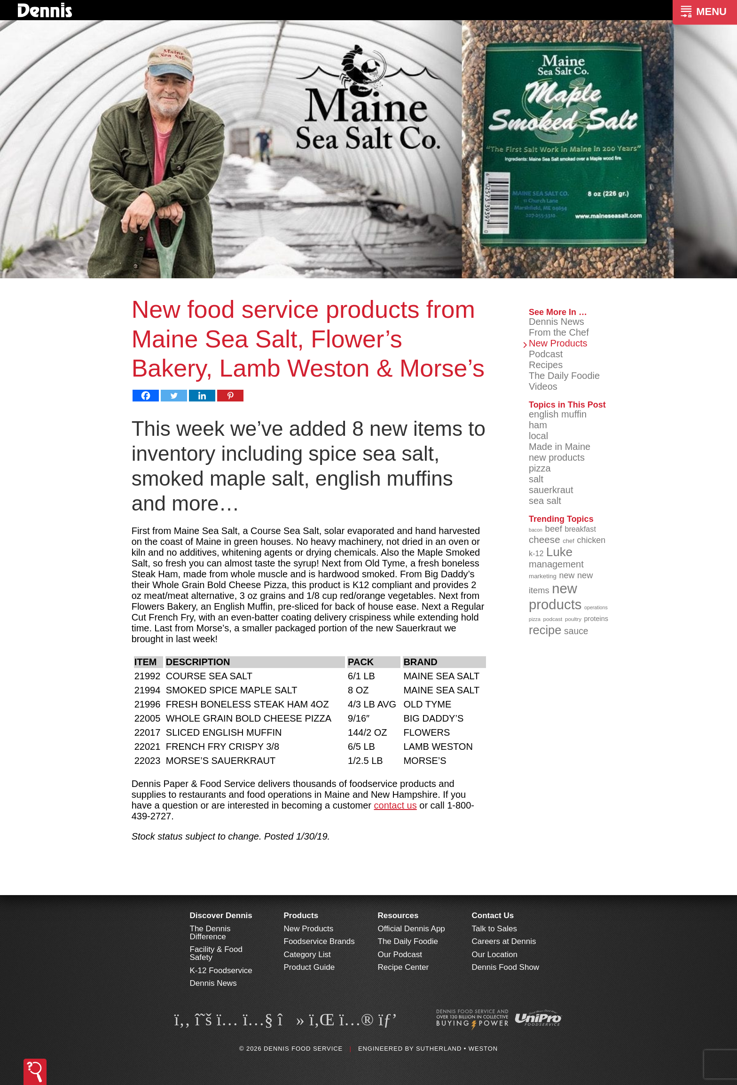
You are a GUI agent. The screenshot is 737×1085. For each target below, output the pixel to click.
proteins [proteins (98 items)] (596, 618)
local (538, 436)
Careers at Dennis (504, 941)
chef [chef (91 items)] (568, 540)
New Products (558, 343)
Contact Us (493, 915)
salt (536, 479)
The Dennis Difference (210, 932)
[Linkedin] (202, 395)
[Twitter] (174, 395)
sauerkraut (551, 490)
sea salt (545, 500)
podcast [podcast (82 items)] (552, 619)
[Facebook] (146, 395)
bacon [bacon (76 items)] (535, 530)
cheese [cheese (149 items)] (544, 539)
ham (538, 425)
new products (557, 457)
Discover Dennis (221, 915)
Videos (543, 386)
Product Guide (309, 967)
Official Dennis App (411, 928)
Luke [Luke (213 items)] (559, 551)
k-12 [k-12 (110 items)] (536, 553)
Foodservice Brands (319, 941)
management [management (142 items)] (556, 564)
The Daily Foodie (564, 375)
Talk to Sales (494, 928)
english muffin (558, 414)
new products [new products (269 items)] (555, 596)
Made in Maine (559, 446)
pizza (540, 468)
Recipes (546, 365)
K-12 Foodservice (221, 970)
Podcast (546, 354)
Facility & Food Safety (216, 953)
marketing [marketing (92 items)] (543, 576)
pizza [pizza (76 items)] (535, 619)
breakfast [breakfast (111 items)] (580, 529)
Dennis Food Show (506, 967)
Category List (307, 954)
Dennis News (556, 321)
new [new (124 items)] (566, 575)
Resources (398, 915)
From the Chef (559, 332)
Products (301, 915)
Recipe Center (403, 967)
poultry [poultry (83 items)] (573, 619)
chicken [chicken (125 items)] (591, 540)
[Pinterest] (230, 395)
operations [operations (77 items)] (596, 607)
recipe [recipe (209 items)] (545, 630)
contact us (395, 805)
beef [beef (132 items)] (553, 529)
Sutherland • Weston (457, 1048)
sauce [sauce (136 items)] (576, 631)
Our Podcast (400, 954)
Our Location (494, 954)
